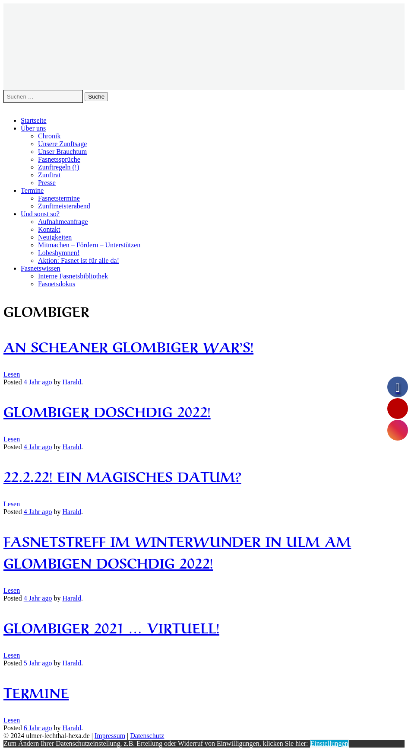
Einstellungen (329, 743)
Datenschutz (147, 735)
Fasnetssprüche (59, 159)
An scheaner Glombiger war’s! (128, 346)
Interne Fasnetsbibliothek (73, 276)
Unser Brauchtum (62, 151)
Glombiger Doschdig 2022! (107, 410)
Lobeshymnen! (58, 252)
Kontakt (49, 229)
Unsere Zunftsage (62, 143)
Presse (47, 182)
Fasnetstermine (59, 198)
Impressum (110, 735)
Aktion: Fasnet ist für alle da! (78, 260)
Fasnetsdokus (56, 284)
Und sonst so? (40, 213)
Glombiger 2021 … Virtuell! (111, 627)
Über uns (33, 128)
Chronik (49, 136)
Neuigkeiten (55, 237)
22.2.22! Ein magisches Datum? (122, 475)
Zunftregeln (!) (58, 167)
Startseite (34, 120)
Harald (71, 382)
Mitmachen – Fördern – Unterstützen (89, 245)
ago (38, 382)
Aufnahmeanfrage (63, 221)
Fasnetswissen (40, 268)
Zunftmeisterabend (64, 206)
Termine (32, 190)
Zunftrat (49, 175)
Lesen (11, 374)
